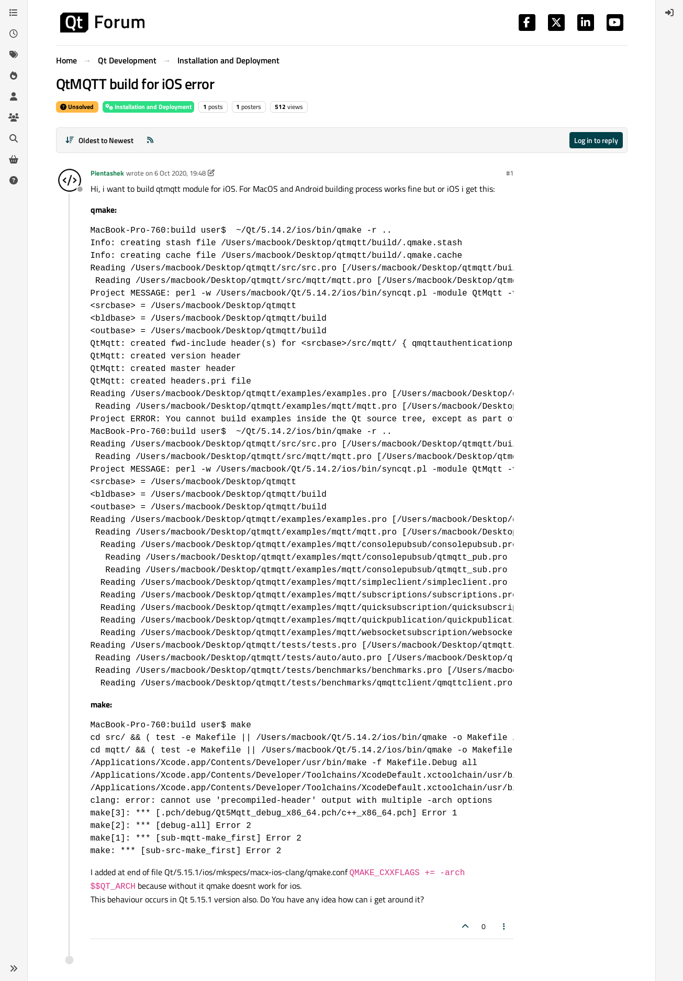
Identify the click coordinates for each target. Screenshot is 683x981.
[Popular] (13, 75)
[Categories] (13, 12)
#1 (509, 173)
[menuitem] (669, 12)
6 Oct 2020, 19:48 (180, 173)
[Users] (13, 96)
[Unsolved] (13, 180)
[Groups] (13, 117)
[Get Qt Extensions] (13, 159)
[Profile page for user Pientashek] (69, 180)
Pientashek (107, 173)
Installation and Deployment (148, 107)
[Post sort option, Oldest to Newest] (100, 140)
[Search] (13, 138)
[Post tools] (504, 926)
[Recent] (13, 33)
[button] (13, 968)
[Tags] (13, 54)
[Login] (669, 12)
